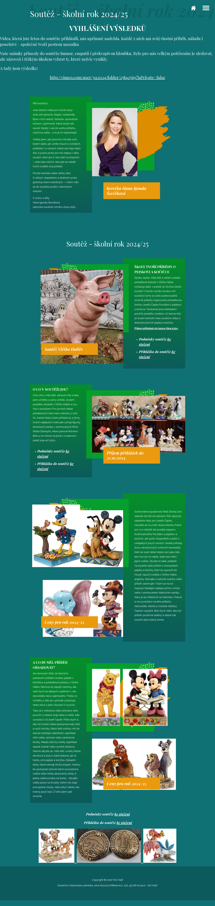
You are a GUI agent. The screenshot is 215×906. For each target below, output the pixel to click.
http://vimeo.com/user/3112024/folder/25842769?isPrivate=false (107, 77)
